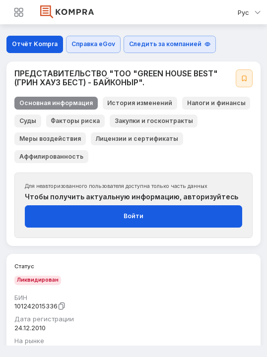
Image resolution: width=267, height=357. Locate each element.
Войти (133, 216)
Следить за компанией (170, 44)
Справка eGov (93, 44)
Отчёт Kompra (35, 44)
